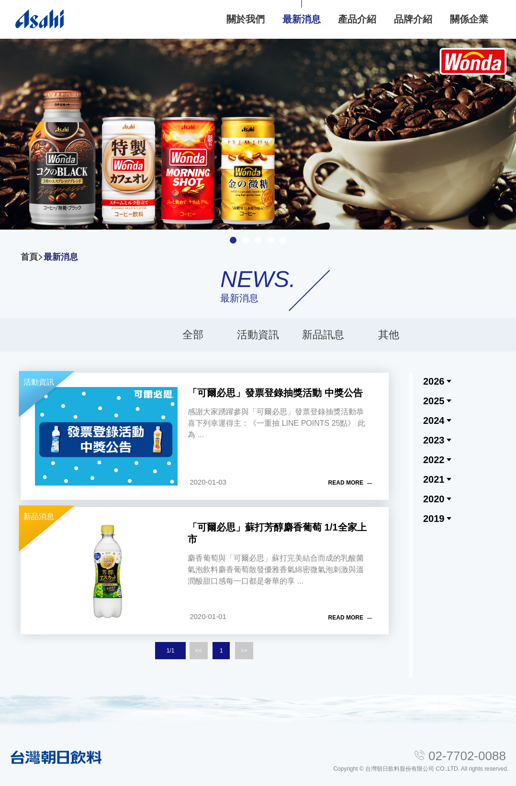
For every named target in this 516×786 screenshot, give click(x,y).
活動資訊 (258, 335)
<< (198, 650)
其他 (388, 335)
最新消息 (61, 257)
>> (244, 650)
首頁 (29, 257)
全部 (192, 335)
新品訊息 (323, 335)
